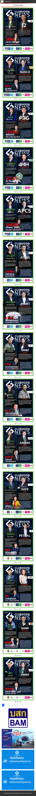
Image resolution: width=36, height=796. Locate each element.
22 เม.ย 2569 (18, 238)
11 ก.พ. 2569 (18, 377)
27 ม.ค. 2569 (18, 470)
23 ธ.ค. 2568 (18, 516)
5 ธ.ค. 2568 (18, 563)
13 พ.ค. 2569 (18, 145)
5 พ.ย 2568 (18, 702)
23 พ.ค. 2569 (18, 53)
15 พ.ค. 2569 (18, 99)
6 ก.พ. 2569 (18, 423)
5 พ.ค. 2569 (18, 192)
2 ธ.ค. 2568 (18, 609)
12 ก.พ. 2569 (18, 331)
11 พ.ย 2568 (18, 655)
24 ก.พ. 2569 (18, 284)
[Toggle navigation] (33, 1)
